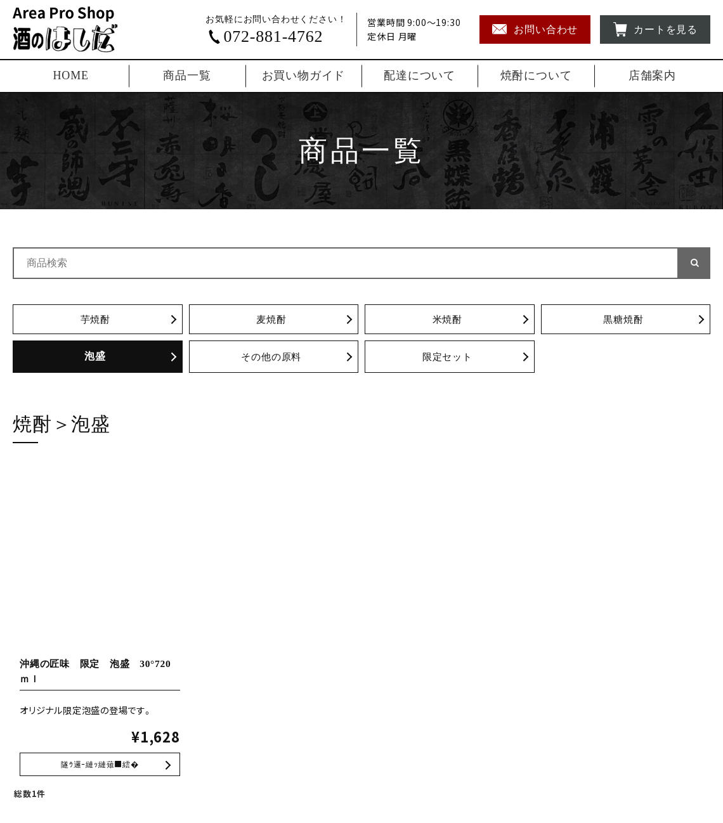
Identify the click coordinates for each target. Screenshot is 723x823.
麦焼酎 (271, 319)
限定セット (447, 358)
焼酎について (536, 75)
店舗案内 (652, 75)
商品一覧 (187, 75)
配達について (419, 75)
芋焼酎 (95, 319)
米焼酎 (447, 319)
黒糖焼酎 (623, 319)
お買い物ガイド (304, 75)
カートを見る (655, 29)
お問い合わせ (535, 29)
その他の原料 (271, 358)
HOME (71, 75)
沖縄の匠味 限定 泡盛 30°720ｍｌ (100, 767)
